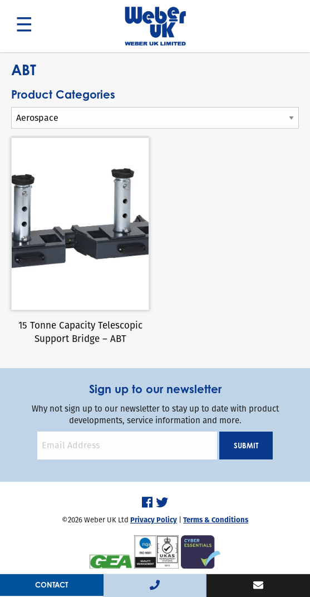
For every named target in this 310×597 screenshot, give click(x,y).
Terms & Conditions (215, 520)
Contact (51, 584)
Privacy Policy (153, 520)
